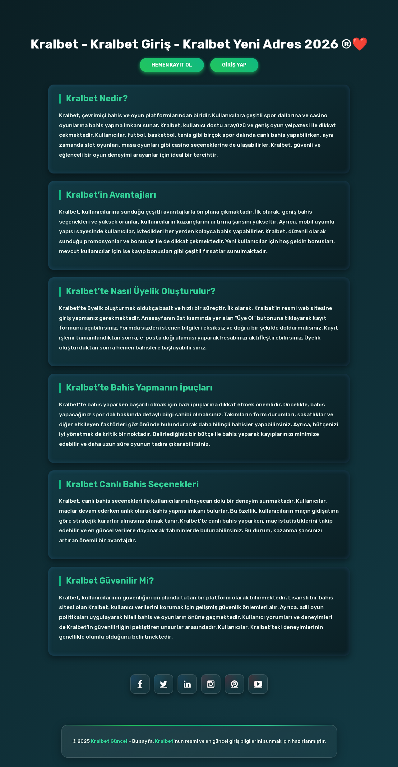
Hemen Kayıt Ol (171, 65)
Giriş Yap (234, 65)
